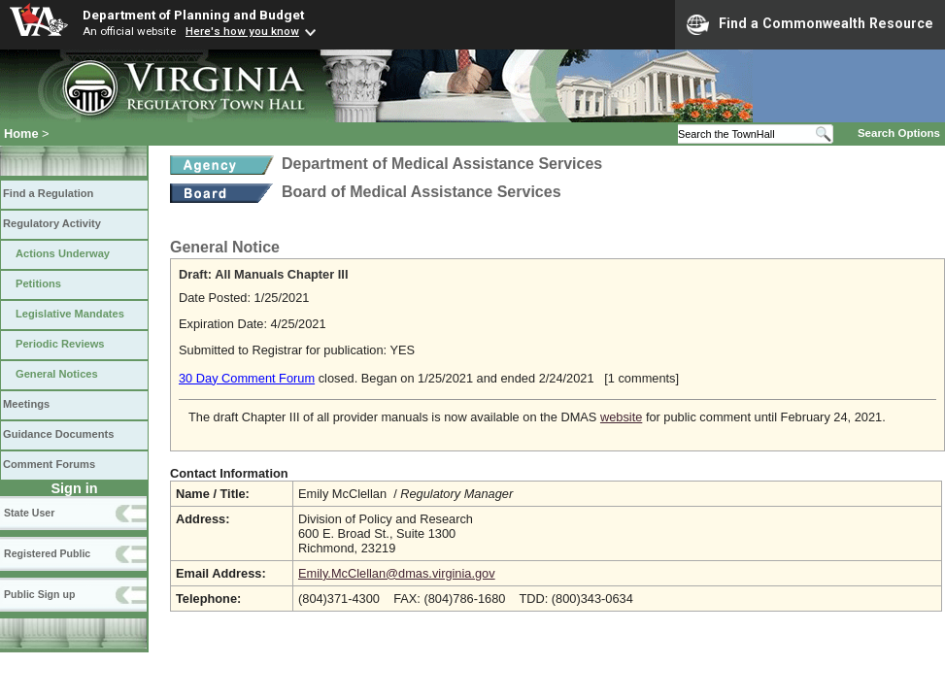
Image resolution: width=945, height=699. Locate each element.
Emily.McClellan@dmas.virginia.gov (396, 573)
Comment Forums (49, 464)
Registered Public (47, 553)
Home (21, 133)
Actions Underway (63, 253)
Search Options (899, 133)
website (621, 417)
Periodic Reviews (60, 344)
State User (29, 512)
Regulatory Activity (52, 223)
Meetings (26, 404)
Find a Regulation (48, 193)
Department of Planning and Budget (193, 14)
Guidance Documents (58, 434)
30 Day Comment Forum (247, 378)
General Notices (57, 374)
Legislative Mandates (70, 313)
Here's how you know (242, 31)
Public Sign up (39, 594)
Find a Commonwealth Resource (810, 24)
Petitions (38, 283)
